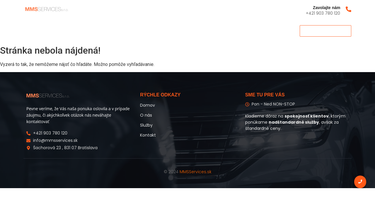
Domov (33, 31)
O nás (57, 31)
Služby (80, 31)
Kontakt (105, 31)
